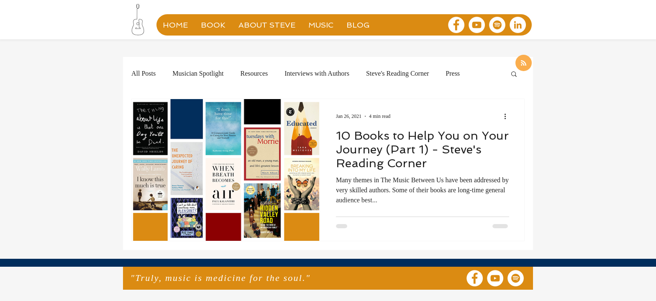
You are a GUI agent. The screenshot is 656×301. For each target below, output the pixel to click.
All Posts (143, 73)
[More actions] (508, 116)
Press (453, 73)
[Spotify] (497, 25)
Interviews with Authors (316, 73)
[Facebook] (456, 25)
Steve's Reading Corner (397, 73)
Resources (254, 73)
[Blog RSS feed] (523, 63)
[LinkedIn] (518, 25)
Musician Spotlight (197, 73)
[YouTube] (477, 25)
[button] (514, 74)
